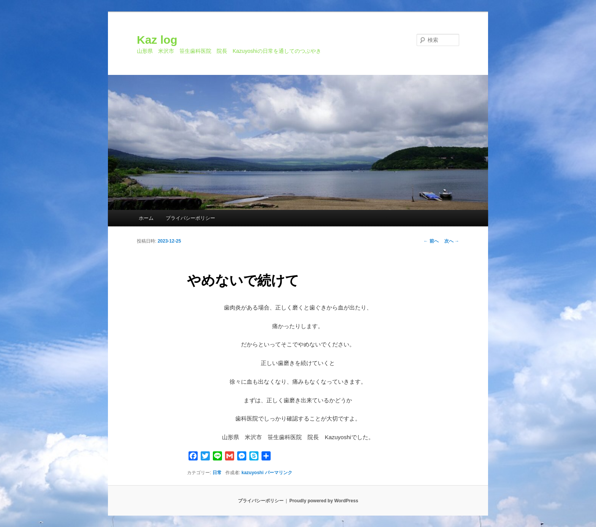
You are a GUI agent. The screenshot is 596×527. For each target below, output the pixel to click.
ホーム (146, 218)
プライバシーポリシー (190, 218)
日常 (217, 472)
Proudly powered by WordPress (323, 500)
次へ (451, 241)
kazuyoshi (252, 472)
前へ (430, 241)
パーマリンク (278, 472)
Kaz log (157, 39)
